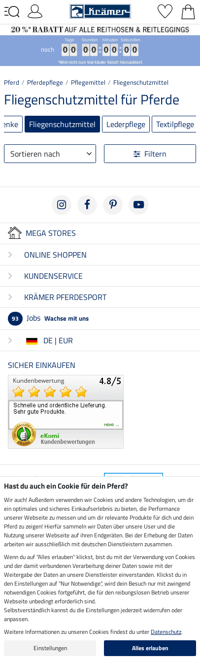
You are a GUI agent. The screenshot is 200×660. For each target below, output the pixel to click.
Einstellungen (50, 648)
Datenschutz (166, 631)
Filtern (150, 154)
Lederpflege (125, 124)
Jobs (48, 318)
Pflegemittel (88, 82)
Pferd (11, 82)
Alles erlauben (150, 648)
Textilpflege (175, 124)
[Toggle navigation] (12, 12)
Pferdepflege (45, 82)
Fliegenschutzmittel (140, 82)
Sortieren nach (35, 154)
